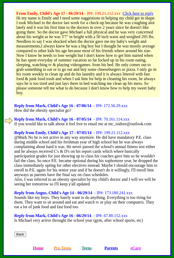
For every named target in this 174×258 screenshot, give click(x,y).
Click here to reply (138, 13)
